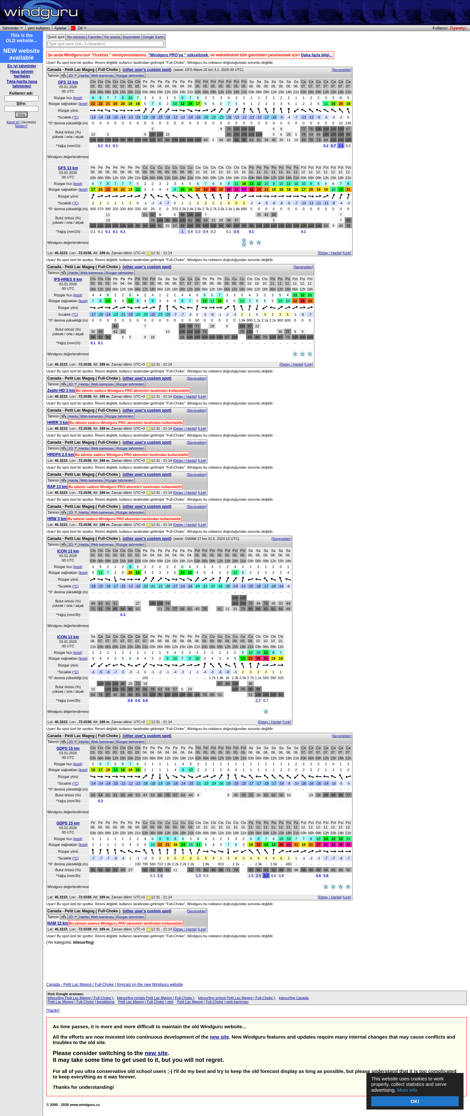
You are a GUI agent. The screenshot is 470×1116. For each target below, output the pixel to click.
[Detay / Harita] (329, 253)
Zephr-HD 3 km (61, 390)
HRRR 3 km (57, 422)
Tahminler (11, 28)
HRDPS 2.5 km (60, 454)
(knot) (77, 98)
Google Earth (153, 37)
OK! (415, 1101)
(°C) (75, 117)
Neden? (21, 126)
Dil (81, 28)
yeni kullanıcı (39, 28)
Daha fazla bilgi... (316, 55)
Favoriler (95, 37)
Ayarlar (60, 28)
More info (407, 1090)
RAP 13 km (57, 486)
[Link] (346, 253)
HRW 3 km (56, 519)
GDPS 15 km (68, 748)
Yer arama (112, 37)
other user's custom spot (147, 69)
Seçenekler (131, 37)
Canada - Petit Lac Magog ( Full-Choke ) (83, 69)
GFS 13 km (68, 82)
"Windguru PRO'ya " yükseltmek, (178, 55)
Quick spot (56, 37)
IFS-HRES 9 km (68, 279)
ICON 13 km (68, 551)
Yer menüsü (76, 37)
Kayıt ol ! (13, 122)
